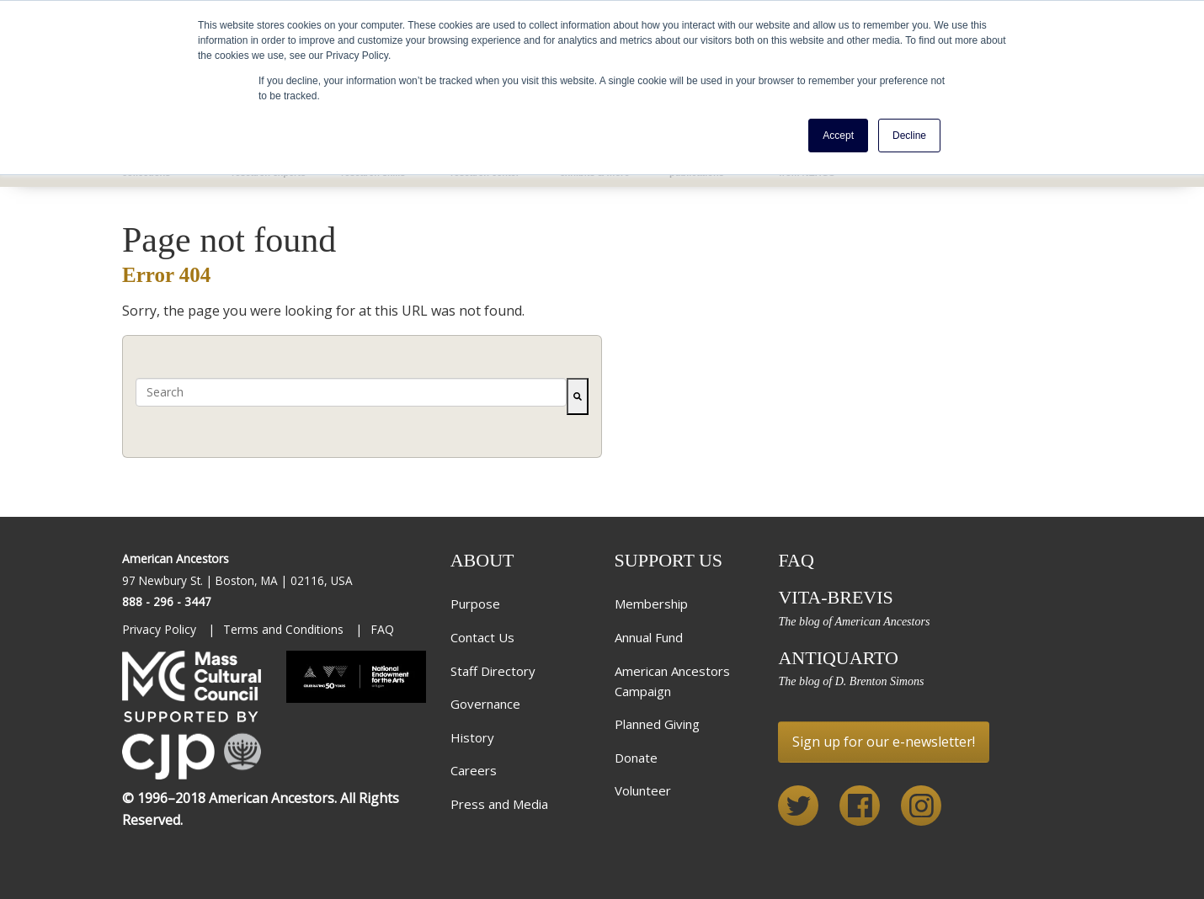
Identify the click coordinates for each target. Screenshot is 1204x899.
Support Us (669, 560)
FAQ (795, 560)
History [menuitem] (472, 737)
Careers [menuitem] (473, 770)
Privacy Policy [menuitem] (161, 629)
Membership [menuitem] (651, 603)
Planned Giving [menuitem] (657, 723)
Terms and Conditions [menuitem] (285, 629)
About (482, 560)
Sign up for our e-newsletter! (883, 741)
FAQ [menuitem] (382, 629)
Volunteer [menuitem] (643, 790)
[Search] (578, 396)
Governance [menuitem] (485, 703)
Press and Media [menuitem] (499, 803)
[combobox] (351, 392)
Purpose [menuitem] (475, 603)
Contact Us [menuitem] (482, 637)
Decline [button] (909, 135)
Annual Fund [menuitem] (649, 637)
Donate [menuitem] (636, 757)
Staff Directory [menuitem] (492, 670)
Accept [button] (838, 135)
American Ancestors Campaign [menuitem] (672, 681)
